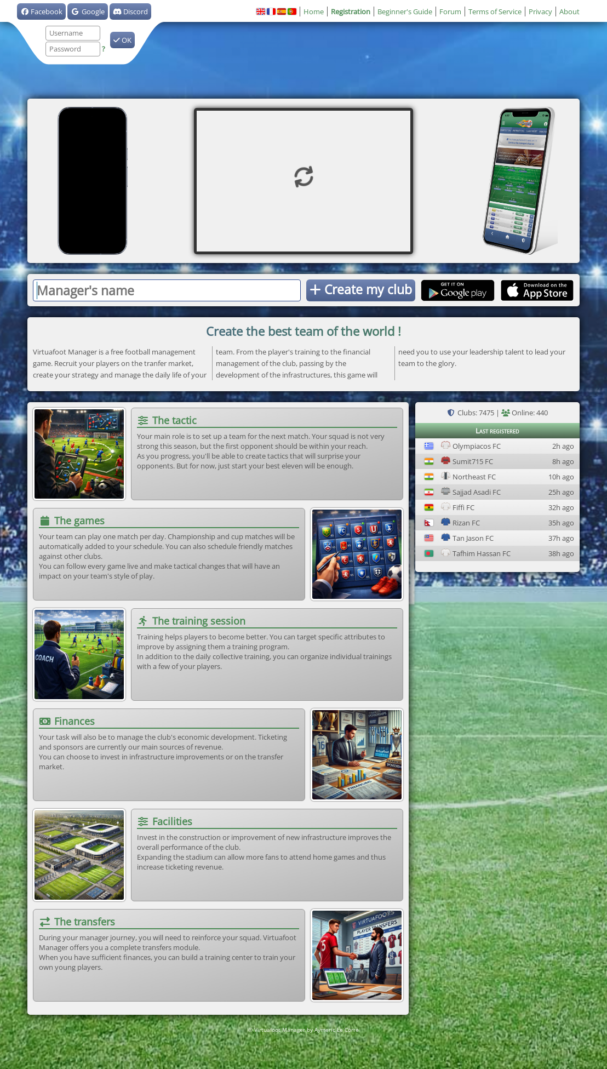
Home (314, 11)
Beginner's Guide (404, 11)
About (569, 11)
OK (122, 40)
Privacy (540, 11)
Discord (130, 11)
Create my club (361, 289)
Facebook (41, 11)
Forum (450, 11)
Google (87, 11)
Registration (350, 11)
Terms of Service (495, 11)
